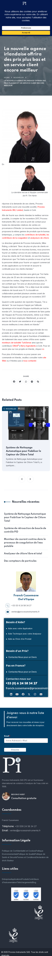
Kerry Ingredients (28, 346)
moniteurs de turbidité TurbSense (16, 342)
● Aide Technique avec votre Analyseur (23, 634)
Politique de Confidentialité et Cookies (19, 851)
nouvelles (19, 78)
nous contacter (29, 361)
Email (7, 736)
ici (43, 349)
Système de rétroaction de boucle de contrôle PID (25, 530)
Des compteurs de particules (20, 561)
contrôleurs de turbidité (35, 234)
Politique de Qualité (26, 854)
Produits (25, 879)
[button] (22, 479)
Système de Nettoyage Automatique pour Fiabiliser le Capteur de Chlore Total (23, 451)
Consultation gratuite (23, 798)
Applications (16, 879)
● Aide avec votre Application (19, 628)
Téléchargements (24, 882)
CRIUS (15, 346)
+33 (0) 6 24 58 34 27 (18, 605)
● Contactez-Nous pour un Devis (21, 657)
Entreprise (6, 879)
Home (7, 78)
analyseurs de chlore (39, 238)
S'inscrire (15, 750)
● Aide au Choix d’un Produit (18, 639)
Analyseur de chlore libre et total (23, 553)
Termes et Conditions (26, 857)
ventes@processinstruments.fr (22, 611)
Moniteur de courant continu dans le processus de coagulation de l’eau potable (25, 542)
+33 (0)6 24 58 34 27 (26, 826)
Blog (34, 882)
